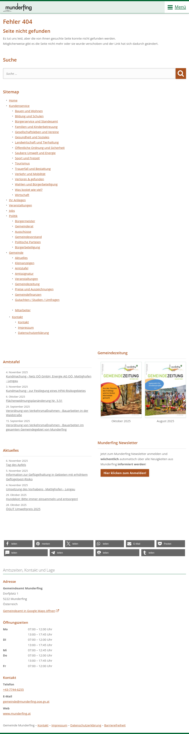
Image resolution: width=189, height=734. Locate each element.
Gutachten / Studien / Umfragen (37, 300)
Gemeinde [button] (16, 253)
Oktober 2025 (121, 392)
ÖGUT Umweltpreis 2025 (23, 509)
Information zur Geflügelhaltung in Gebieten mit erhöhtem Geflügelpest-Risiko (47, 476)
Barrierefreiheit (115, 725)
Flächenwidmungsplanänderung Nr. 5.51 (34, 401)
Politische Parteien (28, 242)
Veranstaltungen (20, 205)
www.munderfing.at (17, 713)
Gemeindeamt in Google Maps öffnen (29, 611)
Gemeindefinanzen (28, 294)
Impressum (26, 327)
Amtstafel (21, 268)
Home (13, 100)
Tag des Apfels (16, 465)
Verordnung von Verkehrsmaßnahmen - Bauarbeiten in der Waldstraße (47, 413)
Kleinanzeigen (24, 263)
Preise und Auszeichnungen (34, 289)
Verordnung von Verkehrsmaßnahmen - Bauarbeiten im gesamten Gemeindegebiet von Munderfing (45, 427)
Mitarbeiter (23, 310)
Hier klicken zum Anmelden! (125, 473)
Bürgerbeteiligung (27, 247)
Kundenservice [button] (19, 106)
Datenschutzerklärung (33, 333)
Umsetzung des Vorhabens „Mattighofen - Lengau (40, 489)
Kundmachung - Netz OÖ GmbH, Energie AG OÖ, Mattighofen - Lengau (48, 378)
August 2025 (165, 392)
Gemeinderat (24, 226)
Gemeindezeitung (27, 284)
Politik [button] (13, 216)
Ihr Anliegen (17, 200)
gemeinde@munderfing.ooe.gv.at (26, 701)
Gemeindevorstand (28, 237)
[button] (18, 543)
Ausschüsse (23, 232)
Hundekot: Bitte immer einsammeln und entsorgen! (42, 499)
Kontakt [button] (17, 317)
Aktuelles (21, 258)
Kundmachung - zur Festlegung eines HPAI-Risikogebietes (46, 391)
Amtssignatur (24, 273)
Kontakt (23, 322)
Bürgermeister (25, 221)
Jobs (12, 211)
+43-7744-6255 (13, 689)
